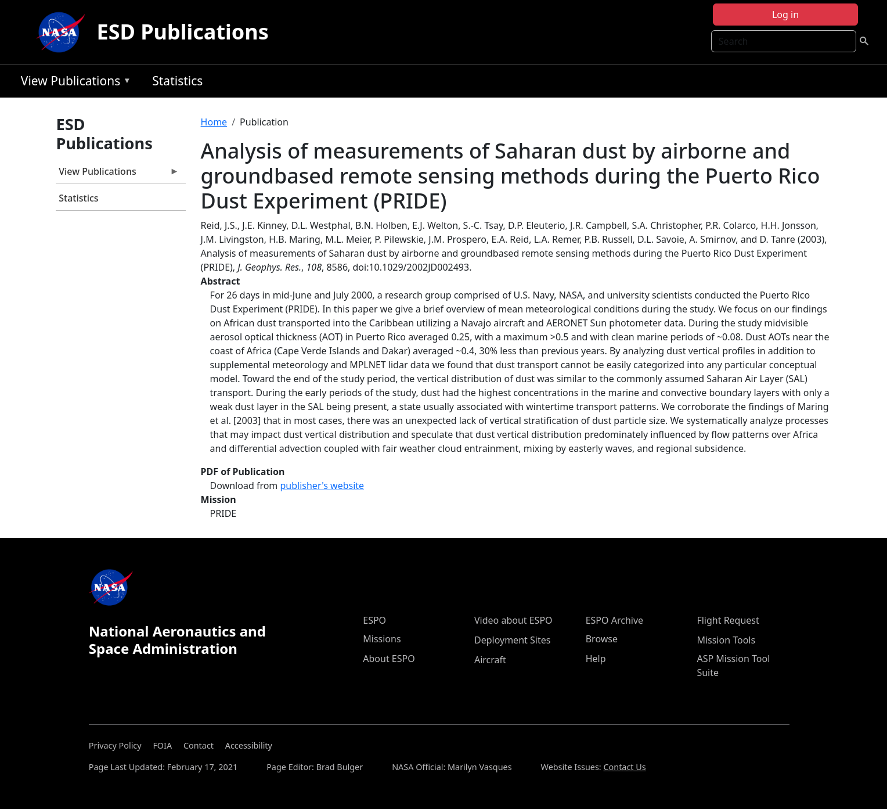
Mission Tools (726, 640)
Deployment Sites (512, 640)
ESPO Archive (614, 620)
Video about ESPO (513, 620)
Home (214, 122)
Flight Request (728, 620)
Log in (785, 14)
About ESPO (388, 658)
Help (596, 658)
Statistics (177, 81)
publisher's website (322, 485)
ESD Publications (183, 31)
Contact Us (624, 766)
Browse (602, 638)
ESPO (374, 620)
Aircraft (490, 659)
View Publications (73, 83)
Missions (382, 638)
